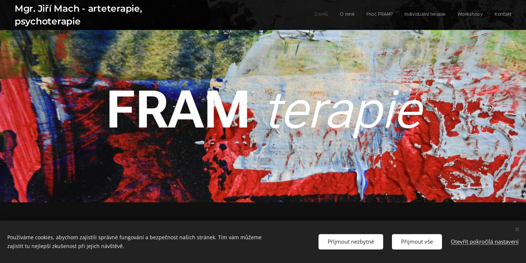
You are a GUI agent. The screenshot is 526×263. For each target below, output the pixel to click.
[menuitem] (455, 15)
